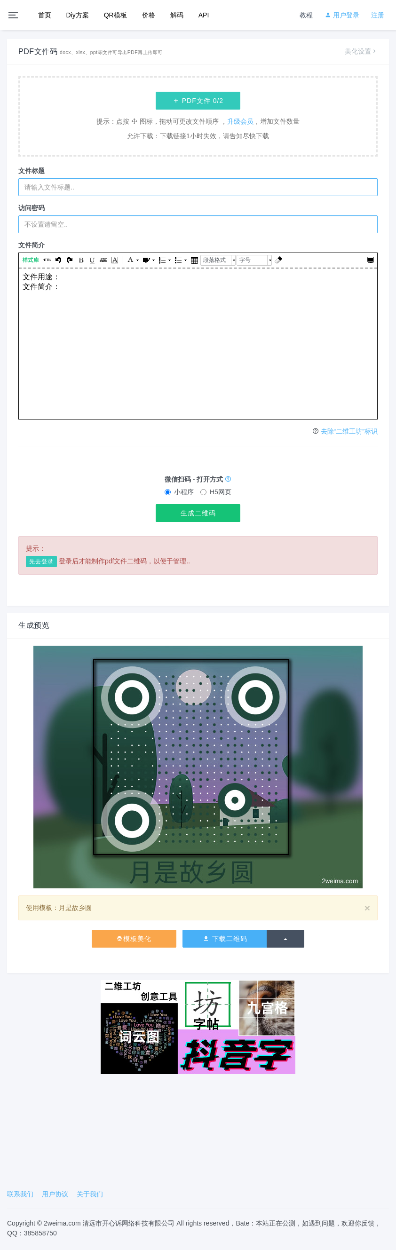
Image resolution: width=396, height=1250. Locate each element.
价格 (148, 15)
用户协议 (55, 1194)
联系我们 (20, 1194)
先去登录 (41, 561)
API (203, 15)
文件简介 (31, 245)
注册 (377, 15)
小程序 (179, 492)
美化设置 (361, 51)
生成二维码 (198, 513)
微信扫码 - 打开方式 (198, 479)
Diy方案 (77, 15)
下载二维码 (225, 938)
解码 (176, 15)
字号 (245, 260)
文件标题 (31, 170)
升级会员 (240, 121)
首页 (44, 15)
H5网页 (215, 492)
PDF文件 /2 (198, 100)
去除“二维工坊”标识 (349, 431)
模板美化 (133, 938)
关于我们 (90, 1194)
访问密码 (31, 208)
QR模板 (115, 15)
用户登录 (342, 15)
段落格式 (214, 260)
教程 (306, 15)
